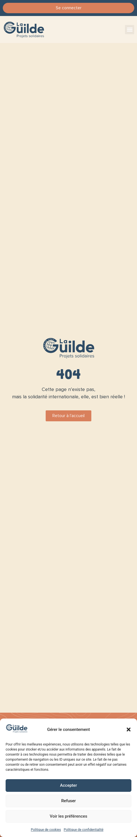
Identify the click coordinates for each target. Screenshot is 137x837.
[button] (128, 729)
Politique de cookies (46, 830)
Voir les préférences (68, 816)
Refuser (68, 800)
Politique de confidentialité (83, 830)
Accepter (68, 785)
